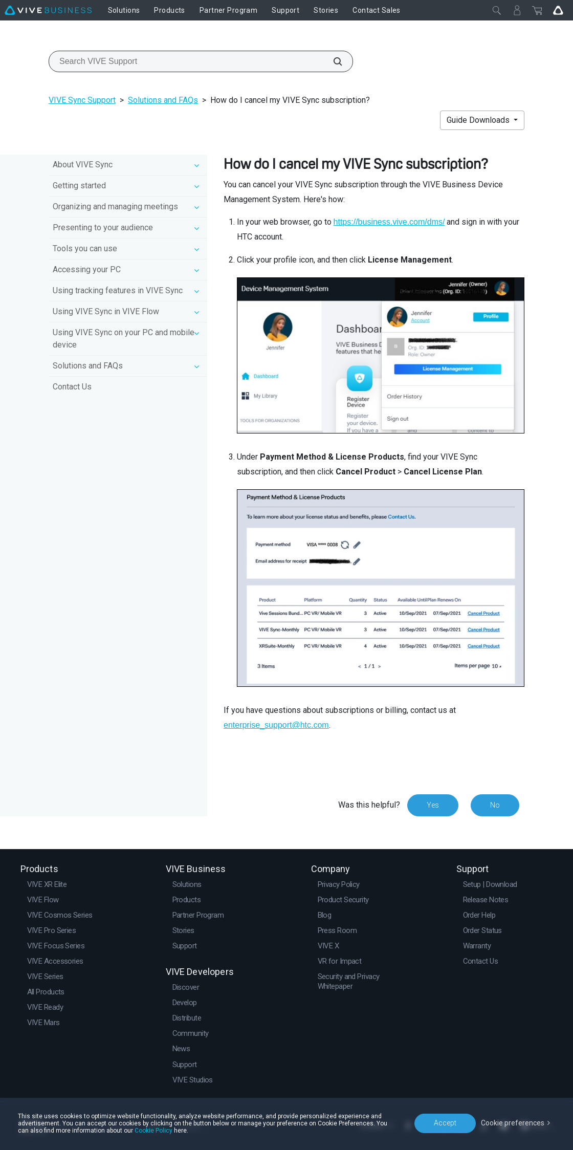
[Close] (497, 10)
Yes (433, 805)
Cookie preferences (512, 1123)
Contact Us (72, 387)
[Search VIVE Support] (332, 61)
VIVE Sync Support (82, 100)
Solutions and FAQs (163, 100)
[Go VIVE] (558, 10)
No (495, 805)
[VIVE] (48, 10)
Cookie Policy (153, 1130)
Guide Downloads (479, 120)
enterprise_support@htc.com (276, 725)
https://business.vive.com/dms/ (389, 222)
